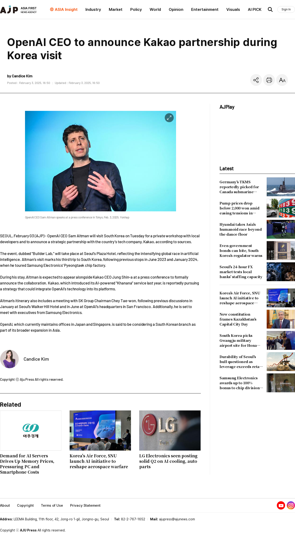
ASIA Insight (66, 9)
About (5, 505)
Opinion (176, 9)
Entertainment (205, 9)
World (155, 9)
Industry (93, 9)
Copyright (25, 505)
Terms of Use (52, 505)
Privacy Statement (85, 505)
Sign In (286, 9)
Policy (136, 9)
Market (115, 9)
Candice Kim (36, 359)
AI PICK (254, 9)
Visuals (233, 9)
